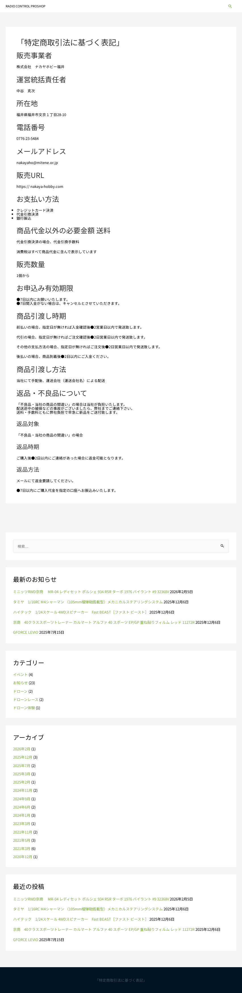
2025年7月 (21, 765)
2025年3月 (21, 773)
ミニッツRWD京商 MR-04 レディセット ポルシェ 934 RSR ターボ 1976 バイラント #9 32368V (91, 591)
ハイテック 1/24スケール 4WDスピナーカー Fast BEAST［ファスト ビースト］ (81, 612)
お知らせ (20, 682)
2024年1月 (21, 815)
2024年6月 (21, 807)
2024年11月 (22, 790)
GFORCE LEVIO (25, 632)
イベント (20, 674)
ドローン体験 (24, 707)
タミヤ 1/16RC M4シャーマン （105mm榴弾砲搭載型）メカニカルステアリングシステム (88, 601)
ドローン (20, 691)
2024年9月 (21, 798)
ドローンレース (25, 699)
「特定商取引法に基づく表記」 (121, 980)
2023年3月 (21, 823)
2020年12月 (22, 856)
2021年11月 (22, 832)
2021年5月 (21, 840)
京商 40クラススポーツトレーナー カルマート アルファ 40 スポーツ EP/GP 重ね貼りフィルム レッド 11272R (104, 622)
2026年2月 (21, 748)
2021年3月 (21, 848)
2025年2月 (21, 782)
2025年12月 (22, 757)
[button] (230, 6)
